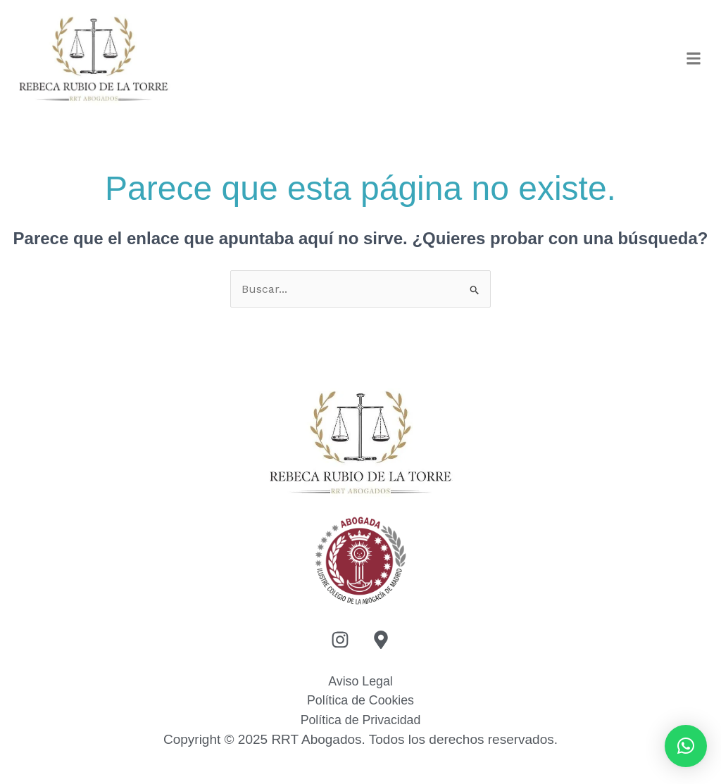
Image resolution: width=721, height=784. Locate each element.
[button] (694, 59)
